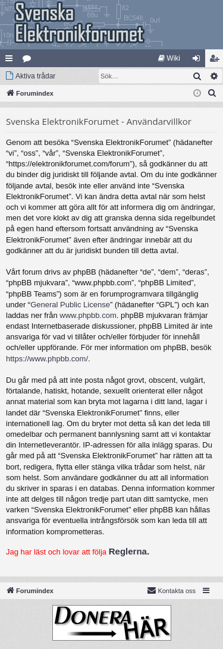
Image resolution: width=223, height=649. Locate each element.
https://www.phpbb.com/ (47, 358)
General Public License (70, 304)
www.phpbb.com (87, 315)
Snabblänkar (11, 60)
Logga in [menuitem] (199, 60)
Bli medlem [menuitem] (217, 60)
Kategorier (29, 60)
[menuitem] (169, 58)
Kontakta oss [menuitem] (171, 590)
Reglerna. (129, 551)
